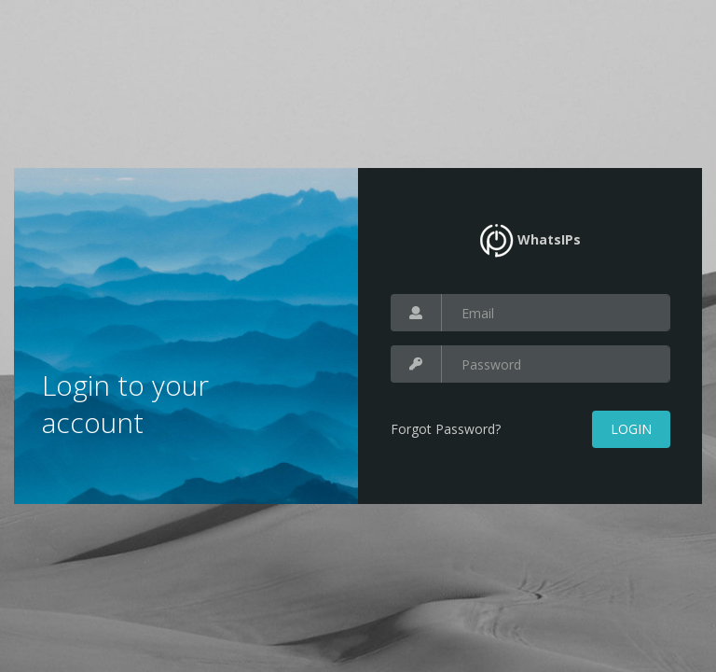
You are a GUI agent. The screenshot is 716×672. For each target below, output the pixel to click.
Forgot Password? (446, 429)
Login (631, 429)
